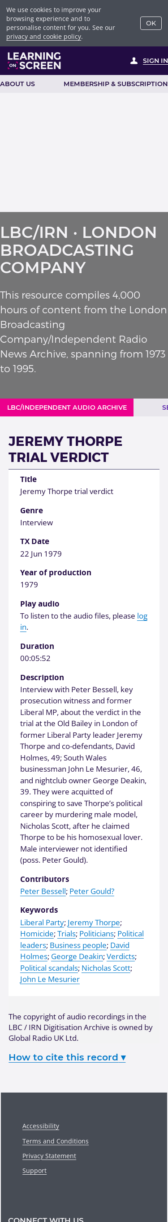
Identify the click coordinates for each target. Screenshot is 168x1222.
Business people (78, 945)
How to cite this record (67, 1057)
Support (34, 1170)
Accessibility (40, 1126)
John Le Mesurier (50, 979)
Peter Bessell (43, 891)
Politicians (96, 933)
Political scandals (49, 968)
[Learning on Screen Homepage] (34, 61)
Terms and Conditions (55, 1141)
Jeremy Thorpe (94, 922)
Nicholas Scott (106, 968)
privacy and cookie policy (43, 36)
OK (151, 23)
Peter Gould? (91, 891)
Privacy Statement (49, 1155)
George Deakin (77, 956)
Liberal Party (42, 922)
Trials (66, 933)
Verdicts (121, 956)
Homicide (37, 933)
